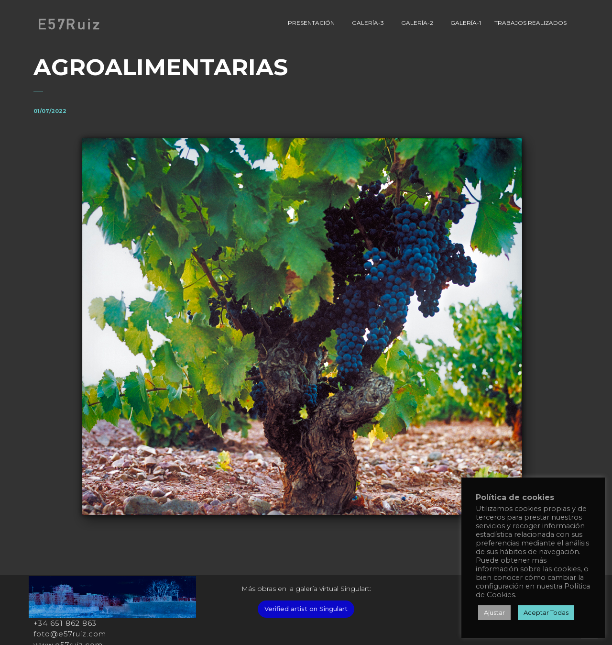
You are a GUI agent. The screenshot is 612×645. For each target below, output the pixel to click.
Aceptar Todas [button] (546, 612)
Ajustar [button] (494, 612)
